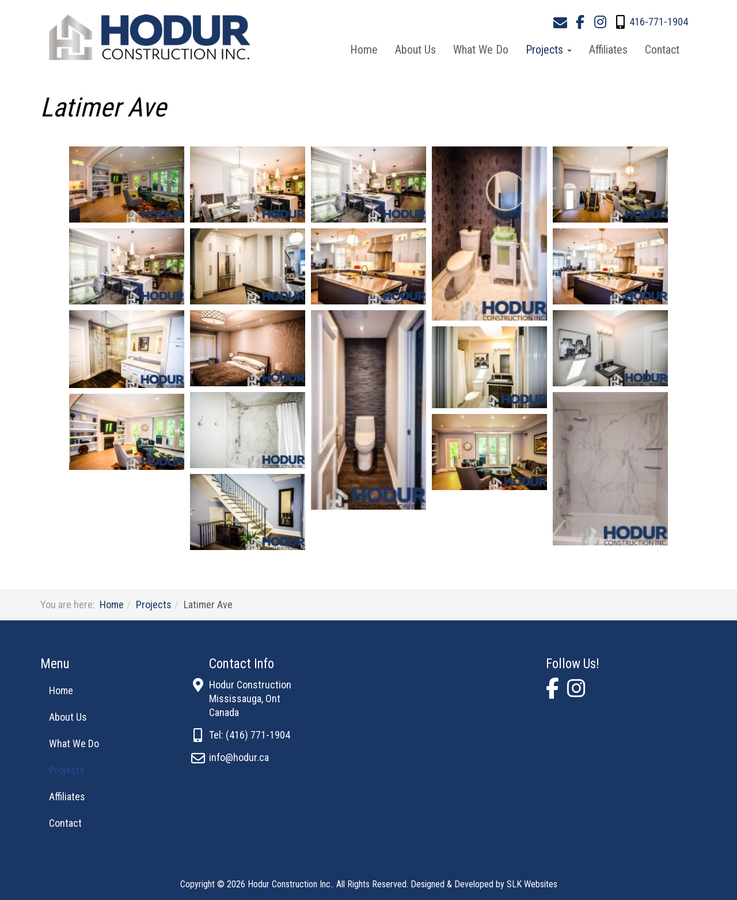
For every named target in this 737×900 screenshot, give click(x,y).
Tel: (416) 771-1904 (249, 735)
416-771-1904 (658, 22)
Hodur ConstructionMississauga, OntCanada (250, 698)
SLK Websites (532, 884)
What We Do (480, 50)
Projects (549, 50)
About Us (415, 50)
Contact (662, 50)
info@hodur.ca (239, 757)
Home (364, 50)
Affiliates (608, 50)
